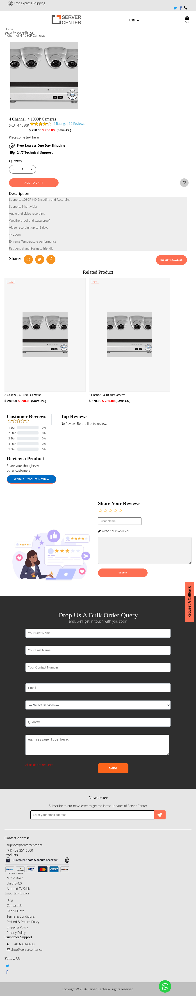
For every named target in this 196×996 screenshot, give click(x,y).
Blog (10, 900)
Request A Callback (171, 260)
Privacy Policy (16, 932)
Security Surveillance (19, 32)
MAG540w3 (15, 878)
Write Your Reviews (113, 531)
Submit (123, 577)
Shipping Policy (17, 927)
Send (113, 768)
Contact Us (14, 905)
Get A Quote (15, 911)
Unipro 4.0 (14, 883)
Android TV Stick (18, 889)
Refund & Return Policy (23, 922)
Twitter (175, 8)
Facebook (181, 8)
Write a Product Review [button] (31, 479)
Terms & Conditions (21, 916)
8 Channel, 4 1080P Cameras (107, 395)
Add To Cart (34, 182)
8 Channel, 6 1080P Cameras (23, 395)
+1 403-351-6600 (185, 8)
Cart (187, 19)
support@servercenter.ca (25, 845)
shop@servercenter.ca (24, 949)
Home (9, 29)
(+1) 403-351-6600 (20, 850)
